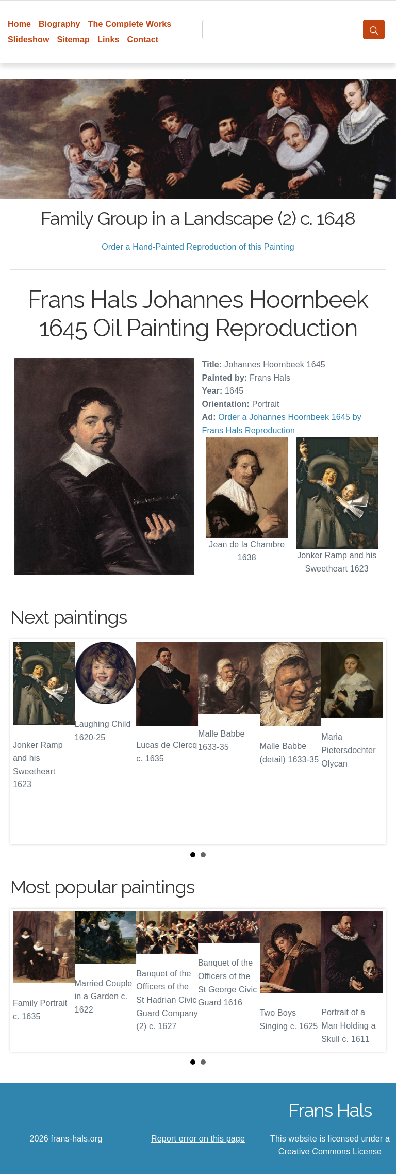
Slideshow (29, 39)
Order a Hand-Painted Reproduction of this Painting (198, 246)
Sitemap (73, 39)
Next (369, 741)
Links (108, 39)
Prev (26, 741)
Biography (59, 24)
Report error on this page (198, 1138)
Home (19, 24)
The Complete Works (130, 24)
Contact (143, 39)
